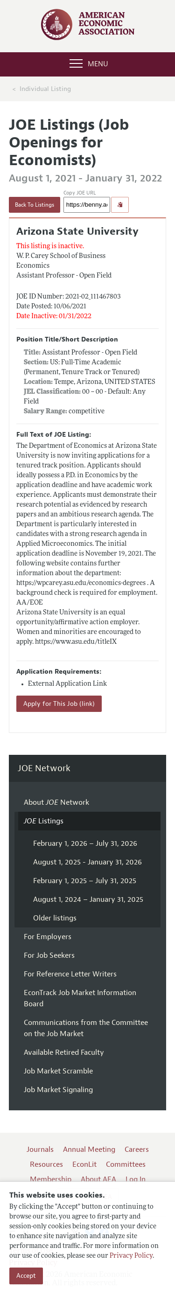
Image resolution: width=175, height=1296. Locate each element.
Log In (136, 1179)
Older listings (55, 918)
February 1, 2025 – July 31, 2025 (84, 880)
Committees (126, 1164)
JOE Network (44, 768)
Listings (43, 821)
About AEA (98, 1179)
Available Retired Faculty (64, 1052)
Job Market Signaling (58, 1089)
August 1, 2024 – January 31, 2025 (88, 899)
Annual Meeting (89, 1149)
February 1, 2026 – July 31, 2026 (85, 843)
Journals (40, 1149)
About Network (56, 802)
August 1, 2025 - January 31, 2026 (87, 862)
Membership (50, 1179)
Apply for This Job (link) (59, 704)
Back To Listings (34, 205)
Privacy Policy (131, 1256)
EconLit (84, 1164)
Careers (137, 1149)
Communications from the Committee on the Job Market (86, 1028)
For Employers (47, 936)
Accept (26, 1276)
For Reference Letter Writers (70, 974)
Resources (46, 1164)
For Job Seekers (49, 955)
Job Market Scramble (58, 1071)
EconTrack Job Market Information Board (80, 998)
